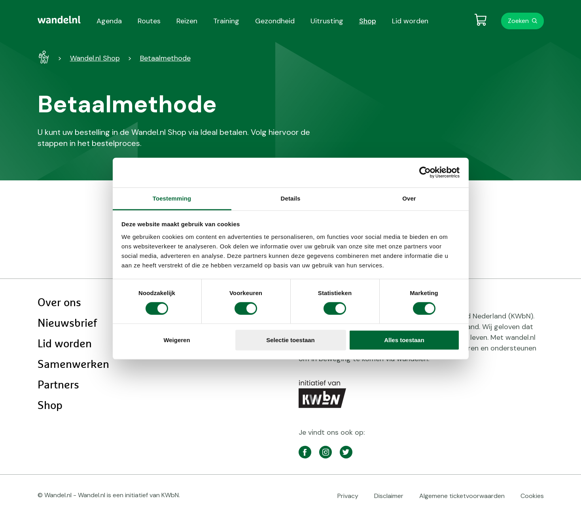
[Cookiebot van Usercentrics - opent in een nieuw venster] (425, 172)
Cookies (532, 496)
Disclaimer (388, 496)
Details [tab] (291, 198)
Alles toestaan (404, 340)
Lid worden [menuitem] (410, 21)
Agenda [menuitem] (109, 21)
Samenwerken (73, 364)
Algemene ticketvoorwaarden (462, 496)
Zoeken (518, 21)
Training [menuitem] (226, 21)
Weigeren (176, 340)
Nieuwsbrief (67, 323)
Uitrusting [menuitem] (326, 21)
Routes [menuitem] (149, 21)
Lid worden (65, 344)
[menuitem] (59, 20)
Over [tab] (409, 198)
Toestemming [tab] (172, 198)
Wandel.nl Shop (95, 58)
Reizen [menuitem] (186, 21)
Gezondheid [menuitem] (275, 21)
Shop (50, 405)
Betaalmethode (165, 58)
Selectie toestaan (290, 340)
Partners (58, 385)
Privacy (347, 496)
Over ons (59, 303)
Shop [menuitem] (367, 21)
